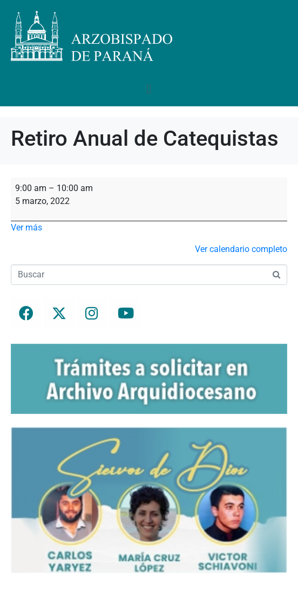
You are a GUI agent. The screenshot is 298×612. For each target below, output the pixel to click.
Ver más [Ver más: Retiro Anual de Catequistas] (26, 227)
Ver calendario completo (241, 249)
